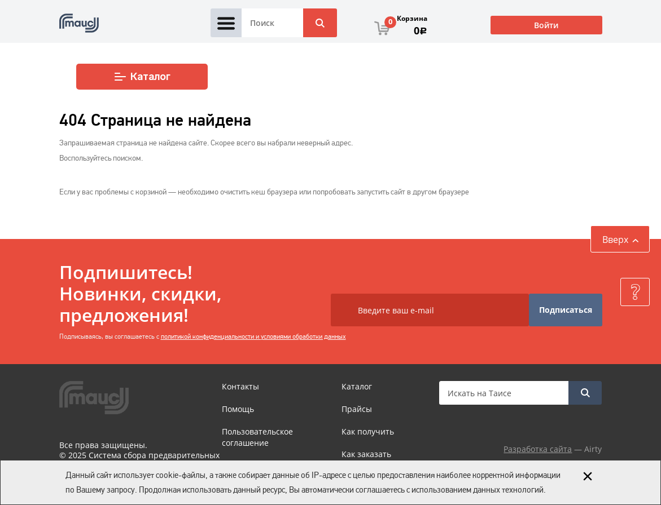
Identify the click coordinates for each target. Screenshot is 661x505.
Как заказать (366, 454)
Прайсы (357, 409)
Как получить (368, 431)
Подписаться (565, 309)
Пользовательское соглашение (257, 437)
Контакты (240, 386)
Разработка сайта (538, 449)
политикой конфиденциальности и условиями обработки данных (253, 336)
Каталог (141, 76)
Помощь (238, 409)
